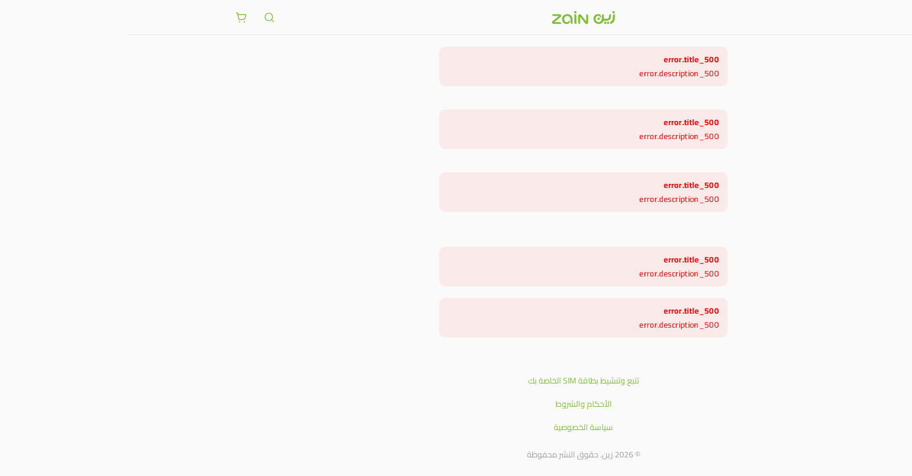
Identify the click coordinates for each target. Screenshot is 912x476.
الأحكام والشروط (456, 404)
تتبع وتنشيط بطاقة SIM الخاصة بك (456, 380)
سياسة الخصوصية (456, 427)
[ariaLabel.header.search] (142, 17)
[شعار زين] (456, 17)
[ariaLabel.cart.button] (114, 17)
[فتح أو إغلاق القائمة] (798, 17)
